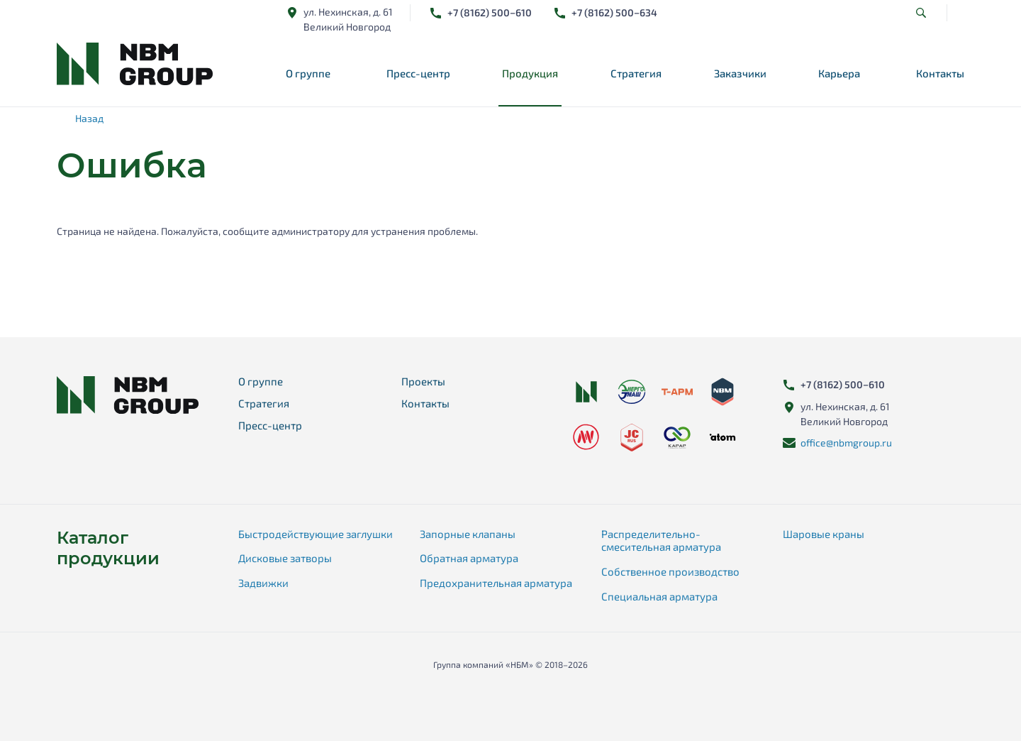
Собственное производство (670, 571)
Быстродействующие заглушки (315, 533)
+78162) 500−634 (614, 12)
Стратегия (636, 73)
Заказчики (740, 73)
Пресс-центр (418, 73)
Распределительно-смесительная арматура (661, 540)
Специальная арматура (659, 596)
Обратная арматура (469, 557)
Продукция (530, 73)
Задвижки (263, 582)
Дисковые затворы (285, 557)
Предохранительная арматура (496, 582)
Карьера (839, 73)
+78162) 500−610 (489, 12)
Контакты (940, 73)
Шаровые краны (823, 533)
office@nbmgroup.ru (846, 443)
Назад (89, 118)
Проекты (423, 381)
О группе (308, 73)
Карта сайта (510, 686)
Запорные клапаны (467, 533)
